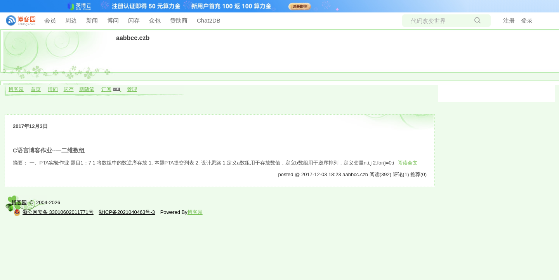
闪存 (134, 20)
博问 (113, 20)
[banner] (17, 20)
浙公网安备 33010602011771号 (54, 212)
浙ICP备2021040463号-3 (127, 212)
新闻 (92, 20)
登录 (527, 20)
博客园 (16, 89)
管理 (132, 89)
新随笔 (86, 89)
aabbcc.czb (132, 38)
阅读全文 (408, 163)
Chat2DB (208, 20)
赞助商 (178, 20)
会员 (50, 20)
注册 (509, 20)
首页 (36, 89)
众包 (155, 20)
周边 (71, 20)
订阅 (106, 89)
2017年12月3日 (30, 126)
